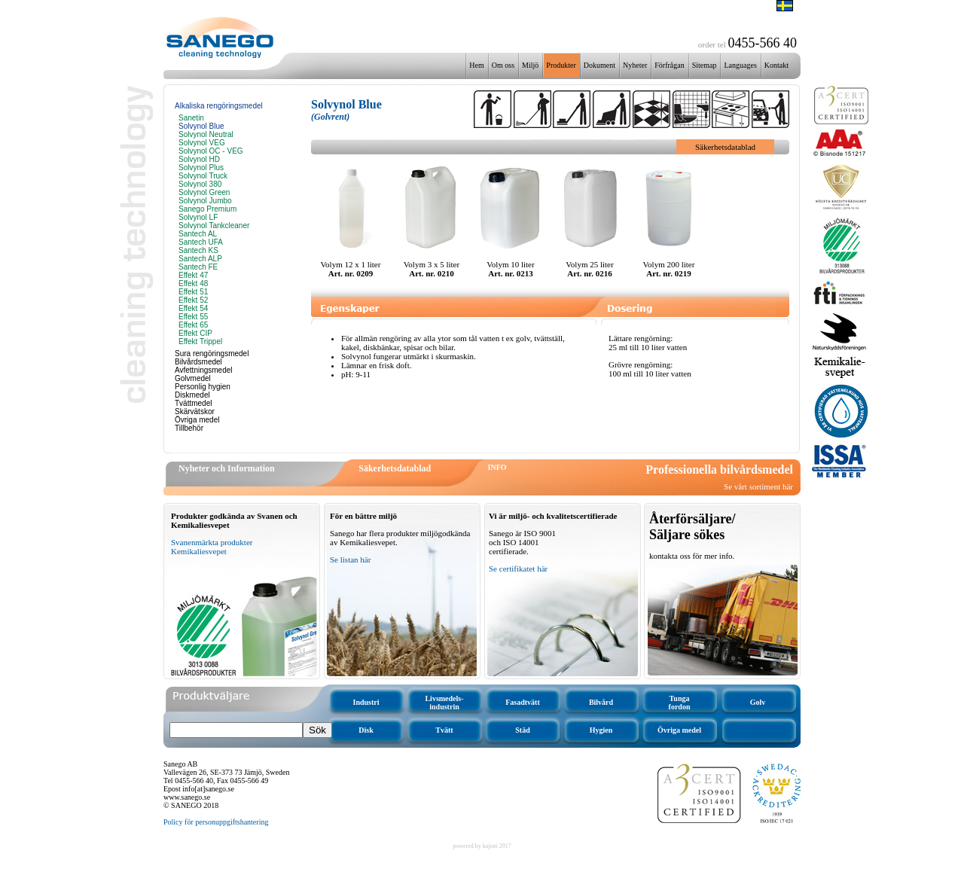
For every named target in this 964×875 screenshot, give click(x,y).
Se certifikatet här (518, 568)
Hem (476, 65)
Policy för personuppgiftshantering (215, 822)
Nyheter (635, 65)
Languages (740, 65)
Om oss (503, 65)
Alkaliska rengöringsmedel (219, 106)
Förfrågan (669, 65)
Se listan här (350, 559)
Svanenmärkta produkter (211, 542)
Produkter (560, 65)
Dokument (599, 65)
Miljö (530, 65)
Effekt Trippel (200, 341)
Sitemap (704, 65)
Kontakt (776, 65)
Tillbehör (189, 428)
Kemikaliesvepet (199, 551)
